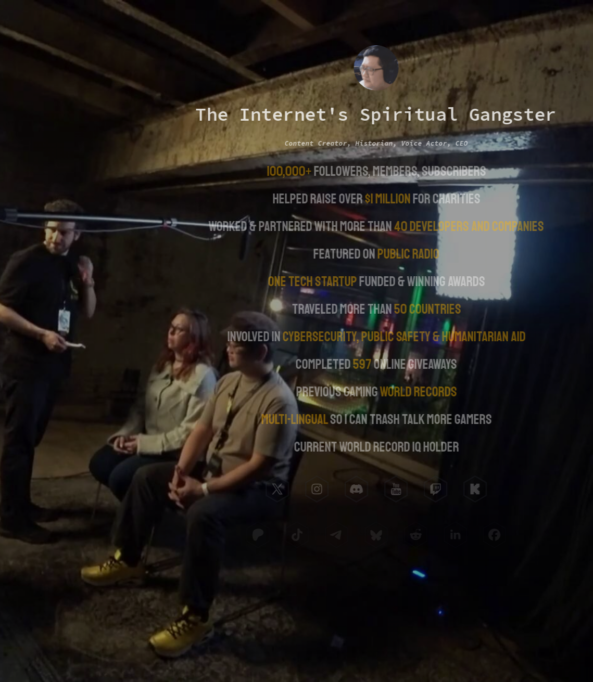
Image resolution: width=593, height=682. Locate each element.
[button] (276, 489)
